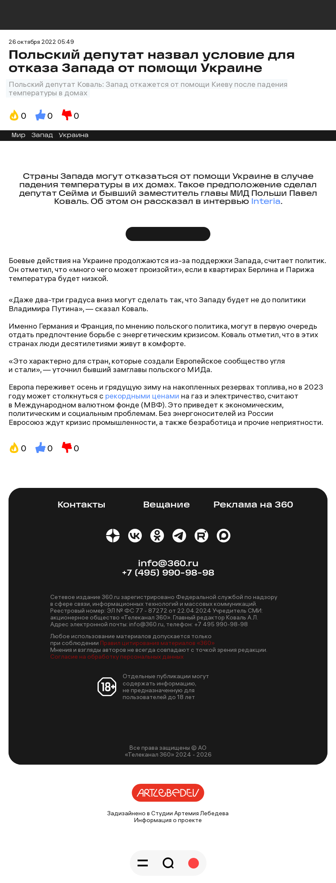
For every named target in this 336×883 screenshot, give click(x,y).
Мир (18, 135)
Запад (42, 135)
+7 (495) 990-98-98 (168, 573)
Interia (266, 202)
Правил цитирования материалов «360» (157, 643)
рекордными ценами (143, 396)
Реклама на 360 (253, 505)
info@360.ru (168, 564)
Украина (74, 135)
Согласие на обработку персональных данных (117, 656)
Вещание (166, 505)
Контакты (81, 505)
